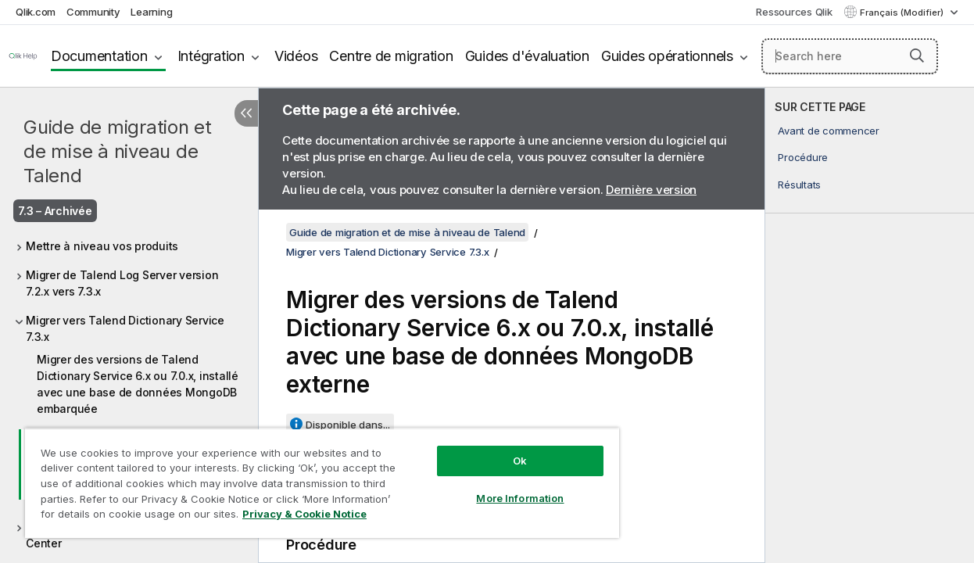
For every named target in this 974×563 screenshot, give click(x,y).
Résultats (799, 184)
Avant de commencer (828, 130)
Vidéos (296, 56)
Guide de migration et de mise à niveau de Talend (117, 151)
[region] (307, 477)
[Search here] (849, 56)
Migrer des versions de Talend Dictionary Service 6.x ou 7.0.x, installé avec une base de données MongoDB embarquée (137, 384)
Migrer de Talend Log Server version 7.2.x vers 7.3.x (122, 283)
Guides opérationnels (667, 56)
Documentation (99, 56)
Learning (151, 11)
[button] (917, 55)
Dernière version (651, 189)
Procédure (803, 157)
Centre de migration (391, 56)
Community (93, 11)
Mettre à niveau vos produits (102, 246)
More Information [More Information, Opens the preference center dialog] (495, 486)
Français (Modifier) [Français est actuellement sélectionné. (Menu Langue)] (903, 12)
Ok (496, 449)
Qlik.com (36, 11)
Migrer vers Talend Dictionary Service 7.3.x (125, 328)
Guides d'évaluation (527, 56)
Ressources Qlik (794, 11)
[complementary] (869, 325)
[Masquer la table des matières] (246, 113)
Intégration (211, 56)
